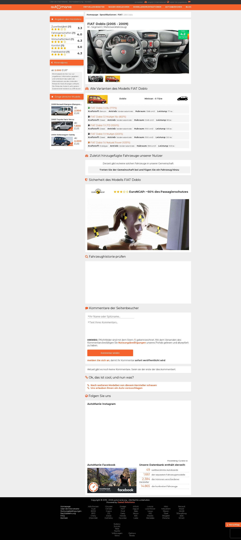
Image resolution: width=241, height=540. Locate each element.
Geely (122, 513)
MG (150, 513)
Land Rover (150, 509)
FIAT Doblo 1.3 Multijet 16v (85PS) (108, 116)
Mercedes (150, 518)
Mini (166, 506)
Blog (188, 7)
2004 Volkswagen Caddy (63, 135)
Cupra (109, 511)
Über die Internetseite (58, 2)
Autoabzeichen (173, 7)
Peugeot (166, 515)
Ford (123, 511)
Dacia (108, 515)
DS (108, 513)
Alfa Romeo (93, 506)
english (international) (159, 2)
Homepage (92, 15)
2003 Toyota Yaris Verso (62, 119)
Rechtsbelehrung (76, 2)
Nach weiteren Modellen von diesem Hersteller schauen (124, 385)
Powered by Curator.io (177, 460)
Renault (181, 506)
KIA (135, 515)
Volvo (117, 535)
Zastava (132, 533)
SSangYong (182, 513)
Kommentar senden (110, 353)
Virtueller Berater (93, 7)
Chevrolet (93, 518)
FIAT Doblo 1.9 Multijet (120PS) (107, 134)
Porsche (166, 518)
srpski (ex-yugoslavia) (180, 2)
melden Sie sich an (98, 360)
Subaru (117, 524)
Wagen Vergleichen (118, 7)
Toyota (117, 531)
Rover (181, 509)
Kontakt (88, 2)
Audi (93, 509)
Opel (166, 513)
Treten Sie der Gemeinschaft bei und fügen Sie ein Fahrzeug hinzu (139, 169)
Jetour (136, 513)
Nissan (166, 511)
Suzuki (117, 526)
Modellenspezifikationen (147, 7)
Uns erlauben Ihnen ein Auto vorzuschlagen (116, 388)
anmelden (141, 2)
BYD (93, 513)
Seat (182, 515)
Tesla (117, 528)
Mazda (150, 515)
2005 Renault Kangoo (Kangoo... (66, 104)
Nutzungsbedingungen (132, 342)
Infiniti (136, 506)
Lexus (150, 511)
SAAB (181, 511)
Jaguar (136, 509)
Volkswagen (117, 533)
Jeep (136, 511)
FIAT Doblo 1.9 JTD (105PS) (105, 125)
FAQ (63, 515)
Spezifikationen (108, 15)
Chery (93, 515)
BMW (93, 511)
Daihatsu (109, 518)
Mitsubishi (165, 509)
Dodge (123, 506)
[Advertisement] (25, 58)
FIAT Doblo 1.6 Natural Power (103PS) (110, 142)
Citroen (108, 509)
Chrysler (109, 506)
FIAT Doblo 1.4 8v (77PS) (104, 108)
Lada (136, 518)
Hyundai (122, 518)
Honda (123, 515)
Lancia (150, 506)
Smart (181, 518)
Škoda (132, 535)
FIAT (120, 15)
